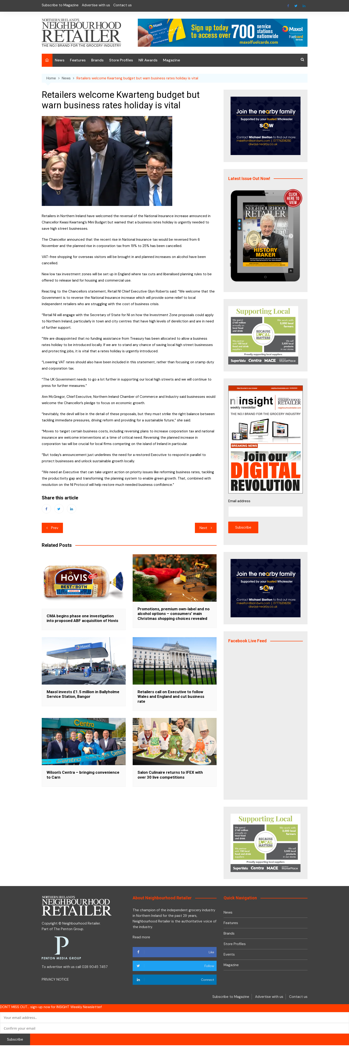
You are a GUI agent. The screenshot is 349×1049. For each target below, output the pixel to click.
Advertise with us (96, 5)
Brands (97, 60)
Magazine (171, 60)
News (59, 60)
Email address (239, 501)
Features (78, 60)
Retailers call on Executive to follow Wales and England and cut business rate (171, 696)
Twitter (296, 5)
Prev (54, 528)
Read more (141, 937)
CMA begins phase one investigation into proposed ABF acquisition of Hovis (82, 618)
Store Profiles (121, 60)
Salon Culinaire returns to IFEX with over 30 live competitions (170, 774)
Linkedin (304, 5)
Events (229, 954)
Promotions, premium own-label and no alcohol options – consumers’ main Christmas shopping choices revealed (174, 614)
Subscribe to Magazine (60, 5)
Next (203, 528)
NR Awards (147, 60)
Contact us (122, 5)
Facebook (288, 5)
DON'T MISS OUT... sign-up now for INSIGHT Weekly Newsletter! (51, 1007)
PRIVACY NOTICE (55, 979)
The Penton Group (68, 929)
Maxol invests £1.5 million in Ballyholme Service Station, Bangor (83, 694)
